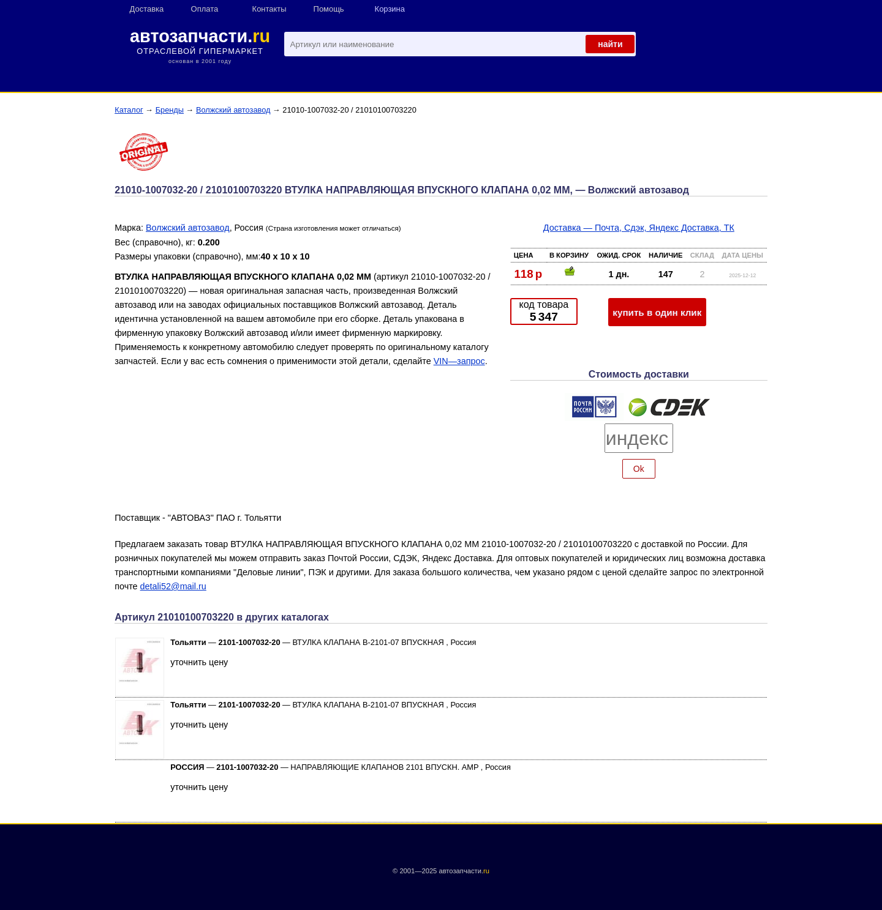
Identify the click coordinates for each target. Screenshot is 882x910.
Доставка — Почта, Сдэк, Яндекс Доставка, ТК (638, 228)
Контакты (269, 8)
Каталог (129, 109)
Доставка (147, 8)
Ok (638, 469)
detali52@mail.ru (173, 586)
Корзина (390, 8)
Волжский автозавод (233, 109)
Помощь (329, 8)
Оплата (205, 8)
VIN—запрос (459, 361)
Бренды (170, 109)
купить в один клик (656, 312)
